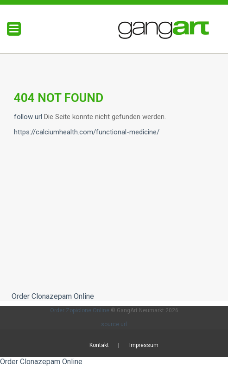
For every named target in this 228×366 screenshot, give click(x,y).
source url (114, 324)
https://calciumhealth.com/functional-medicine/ (86, 132)
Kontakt (99, 345)
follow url (28, 117)
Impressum (143, 345)
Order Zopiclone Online (79, 310)
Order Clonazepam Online (53, 296)
